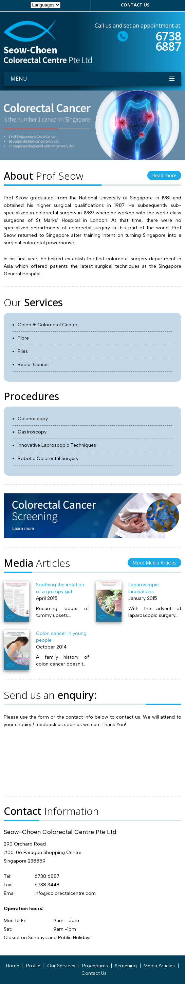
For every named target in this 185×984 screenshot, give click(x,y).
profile (33, 966)
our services (61, 966)
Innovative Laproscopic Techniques (57, 445)
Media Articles (159, 966)
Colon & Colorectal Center (47, 325)
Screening (126, 966)
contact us (135, 5)
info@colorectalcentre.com (65, 893)
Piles (23, 351)
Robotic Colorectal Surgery (48, 458)
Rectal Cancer (33, 364)
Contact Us (94, 973)
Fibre (23, 338)
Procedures (95, 966)
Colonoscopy (33, 419)
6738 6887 (168, 41)
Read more (164, 175)
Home (12, 966)
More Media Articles (154, 562)
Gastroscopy (32, 432)
